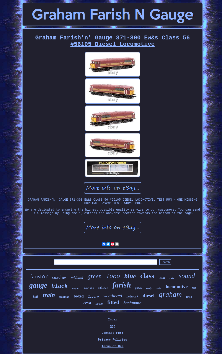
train (49, 295)
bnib (36, 296)
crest (87, 303)
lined (189, 296)
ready (149, 288)
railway (103, 287)
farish (121, 285)
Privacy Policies (112, 339)
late (161, 277)
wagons (75, 288)
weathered (112, 295)
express (89, 287)
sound (187, 276)
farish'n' (39, 276)
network (132, 296)
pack (138, 287)
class (147, 276)
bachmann (133, 302)
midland (77, 278)
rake (172, 278)
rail (194, 287)
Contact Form (113, 333)
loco (113, 276)
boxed (79, 296)
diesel (149, 295)
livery (93, 297)
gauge (38, 285)
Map (112, 326)
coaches (59, 277)
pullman (64, 296)
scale (99, 303)
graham (170, 294)
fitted (113, 302)
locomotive (177, 286)
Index (112, 319)
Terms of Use (113, 346)
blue (130, 276)
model (158, 288)
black (59, 286)
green (95, 276)
